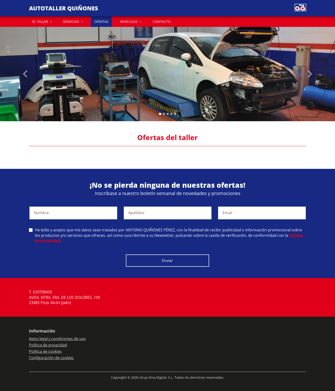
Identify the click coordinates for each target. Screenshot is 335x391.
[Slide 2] (167, 113)
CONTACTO (162, 21)
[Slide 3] (171, 113)
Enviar (167, 260)
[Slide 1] (164, 113)
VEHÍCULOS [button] (129, 21)
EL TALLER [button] (40, 21)
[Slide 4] (175, 113)
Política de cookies (45, 351)
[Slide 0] (160, 113)
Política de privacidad (48, 345)
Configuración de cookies (51, 357)
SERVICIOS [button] (71, 21)
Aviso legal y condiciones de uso (57, 338)
